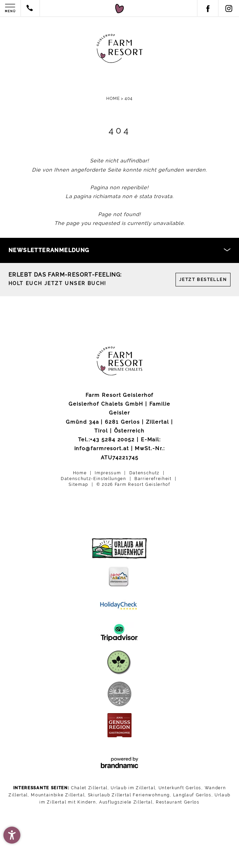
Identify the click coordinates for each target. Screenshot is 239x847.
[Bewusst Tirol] (119, 694)
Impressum (109, 473)
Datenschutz (145, 473)
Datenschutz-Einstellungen (94, 478)
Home (113, 98)
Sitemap (79, 484)
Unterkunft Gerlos (180, 788)
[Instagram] (228, 8)
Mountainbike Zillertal (58, 795)
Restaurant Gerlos (178, 802)
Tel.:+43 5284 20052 (106, 440)
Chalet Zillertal (89, 788)
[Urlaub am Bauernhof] (119, 548)
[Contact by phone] (29, 9)
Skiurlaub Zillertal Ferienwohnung (129, 795)
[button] (11, 835)
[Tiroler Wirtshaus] (119, 663)
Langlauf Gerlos (192, 795)
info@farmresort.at (101, 448)
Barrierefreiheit (153, 478)
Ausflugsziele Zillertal (126, 802)
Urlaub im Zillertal (133, 788)
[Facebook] (207, 8)
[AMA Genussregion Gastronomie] (119, 725)
